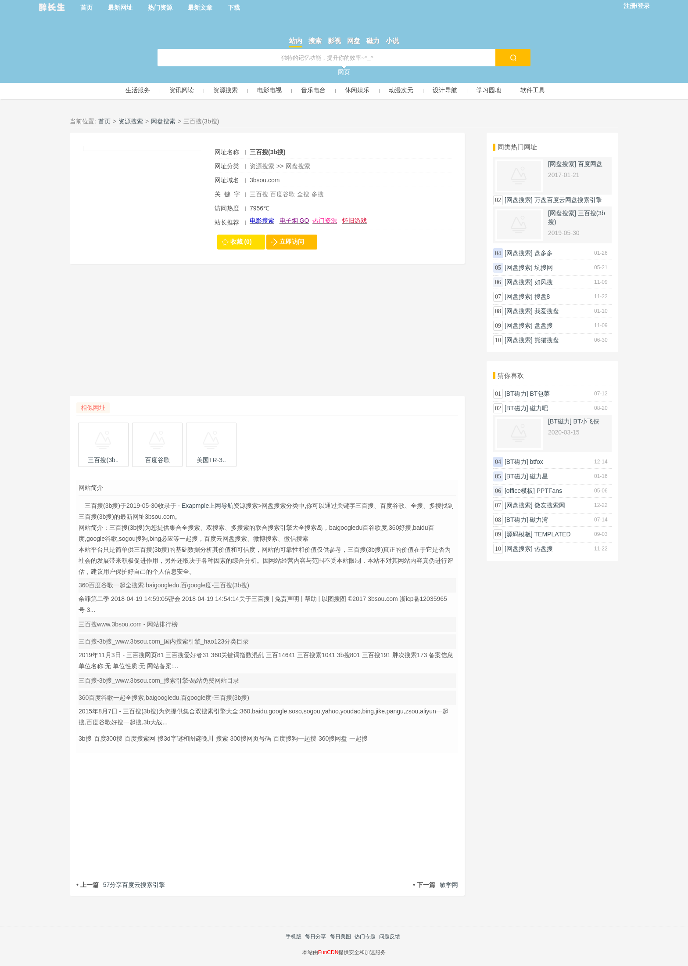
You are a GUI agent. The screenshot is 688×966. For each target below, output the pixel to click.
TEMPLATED (552, 534)
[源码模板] (519, 534)
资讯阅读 (181, 90)
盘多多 (543, 253)
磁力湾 (539, 519)
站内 (295, 40)
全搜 (303, 194)
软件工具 (532, 90)
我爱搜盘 (546, 311)
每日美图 (340, 936)
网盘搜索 (163, 121)
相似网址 (93, 407)
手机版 (293, 936)
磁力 (373, 40)
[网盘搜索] (562, 163)
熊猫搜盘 (546, 340)
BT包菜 (540, 393)
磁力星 (539, 476)
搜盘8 (542, 296)
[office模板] (520, 490)
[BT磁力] (516, 393)
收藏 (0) (241, 241)
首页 (86, 7)
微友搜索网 (549, 505)
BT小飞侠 (586, 421)
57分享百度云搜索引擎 (120, 884)
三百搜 (259, 194)
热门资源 (160, 7)
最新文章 (200, 7)
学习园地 (489, 90)
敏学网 (435, 884)
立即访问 (292, 241)
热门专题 (365, 936)
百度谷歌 (282, 194)
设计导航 (445, 90)
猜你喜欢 (511, 375)
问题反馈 (389, 936)
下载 (234, 7)
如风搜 (543, 282)
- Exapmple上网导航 (205, 505)
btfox (536, 461)
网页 (344, 72)
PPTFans (549, 490)
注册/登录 (637, 5)
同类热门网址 (517, 147)
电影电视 (269, 90)
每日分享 (315, 936)
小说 (392, 40)
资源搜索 (225, 90)
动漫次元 (401, 90)
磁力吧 (539, 408)
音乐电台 (313, 90)
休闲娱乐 (357, 90)
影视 (334, 40)
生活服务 (137, 90)
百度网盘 (590, 163)
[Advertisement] (267, 334)
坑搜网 (543, 267)
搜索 (315, 40)
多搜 (318, 194)
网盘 (353, 40)
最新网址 (120, 7)
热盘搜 (543, 548)
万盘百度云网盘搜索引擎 (568, 199)
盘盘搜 (543, 325)
